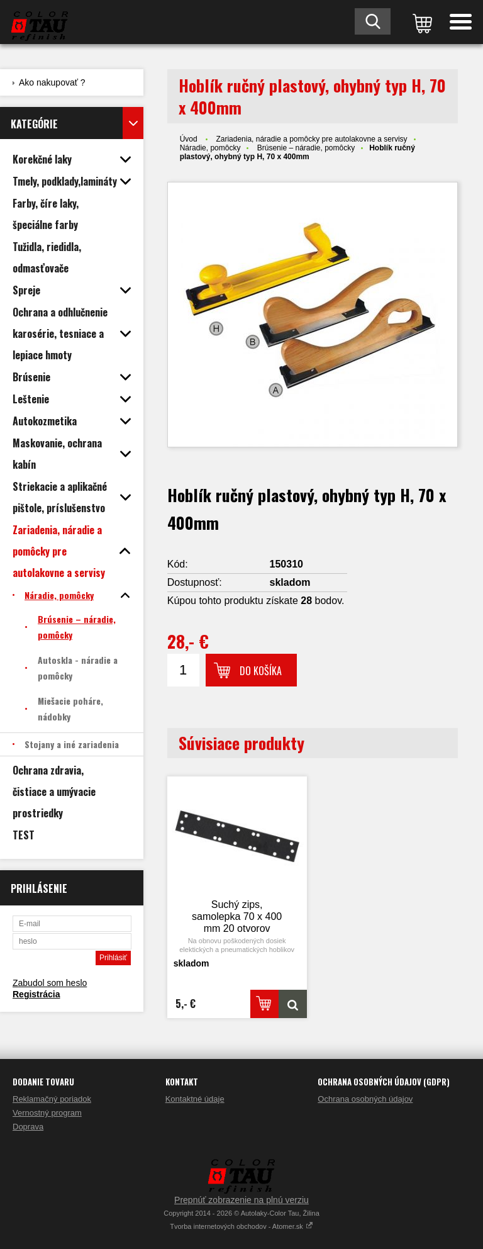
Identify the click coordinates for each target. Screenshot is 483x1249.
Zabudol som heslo (50, 983)
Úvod (188, 139)
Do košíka (261, 670)
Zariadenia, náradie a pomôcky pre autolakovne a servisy (311, 139)
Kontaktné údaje (195, 1099)
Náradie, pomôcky (210, 147)
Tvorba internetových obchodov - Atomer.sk (241, 1226)
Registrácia (36, 994)
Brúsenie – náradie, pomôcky (306, 147)
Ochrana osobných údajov (365, 1099)
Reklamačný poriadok (52, 1099)
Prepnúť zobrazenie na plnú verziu (241, 1200)
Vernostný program (47, 1112)
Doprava (28, 1126)
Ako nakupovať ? (52, 82)
